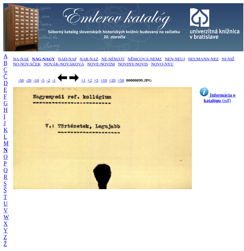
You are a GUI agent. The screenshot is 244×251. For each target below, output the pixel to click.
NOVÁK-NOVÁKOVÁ (64, 64)
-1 (54, 80)
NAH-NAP (67, 58)
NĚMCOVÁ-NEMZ (145, 58)
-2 (48, 80)
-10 (36, 80)
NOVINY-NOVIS (133, 64)
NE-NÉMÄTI (113, 58)
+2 (90, 80)
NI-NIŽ (228, 58)
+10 (104, 80)
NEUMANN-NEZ (203, 58)
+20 (112, 80)
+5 (96, 80)
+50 (121, 80)
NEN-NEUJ (175, 58)
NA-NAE (21, 58)
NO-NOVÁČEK (27, 64)
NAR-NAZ (89, 58)
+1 (83, 80)
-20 (28, 80)
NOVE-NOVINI (101, 64)
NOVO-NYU (162, 64)
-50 (21, 80)
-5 (42, 80)
